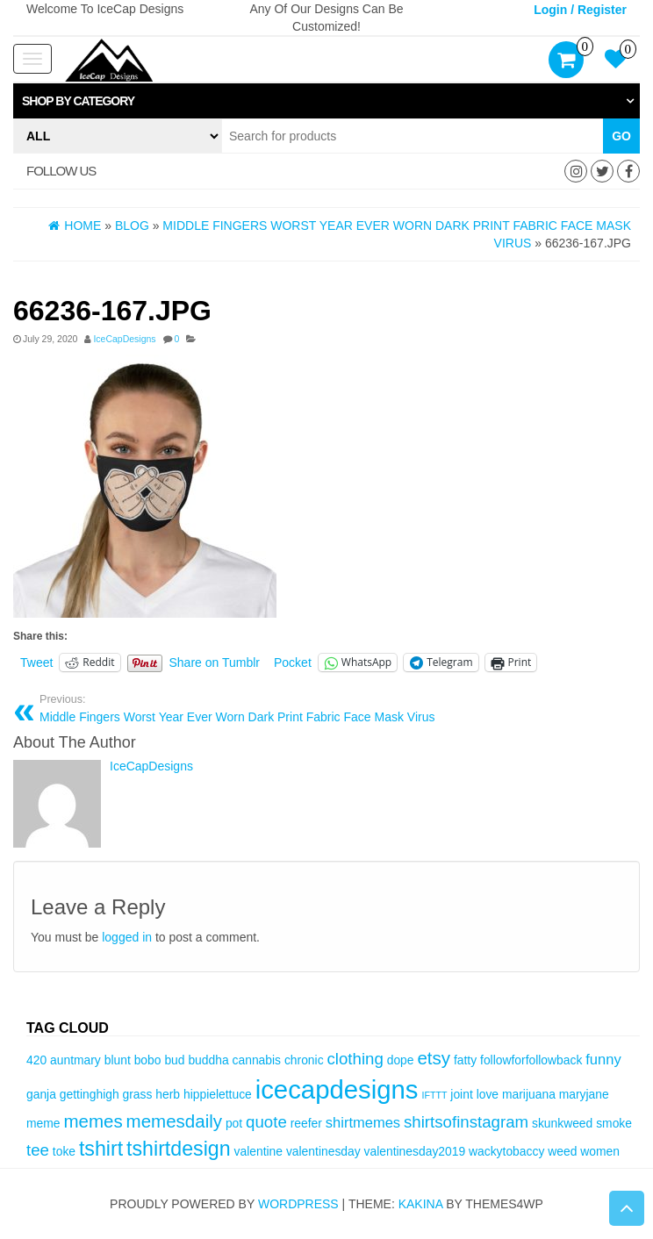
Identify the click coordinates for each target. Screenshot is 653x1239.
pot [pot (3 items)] (234, 1123)
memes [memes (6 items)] (92, 1121)
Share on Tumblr (215, 662)
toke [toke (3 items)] (64, 1151)
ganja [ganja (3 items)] (41, 1094)
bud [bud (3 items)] (174, 1060)
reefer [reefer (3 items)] (306, 1123)
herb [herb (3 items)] (167, 1094)
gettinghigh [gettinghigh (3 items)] (89, 1094)
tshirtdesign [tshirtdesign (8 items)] (178, 1148)
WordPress (298, 1204)
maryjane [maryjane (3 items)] (584, 1094)
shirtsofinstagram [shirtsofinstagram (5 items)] (466, 1122)
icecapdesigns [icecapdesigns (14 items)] (337, 1089)
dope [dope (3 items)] (400, 1060)
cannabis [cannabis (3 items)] (257, 1060)
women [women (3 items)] (600, 1151)
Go (621, 136)
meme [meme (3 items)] (43, 1123)
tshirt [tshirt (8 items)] (101, 1148)
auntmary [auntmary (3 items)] (75, 1060)
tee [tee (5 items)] (37, 1150)
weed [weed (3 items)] (562, 1151)
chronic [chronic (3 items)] (304, 1060)
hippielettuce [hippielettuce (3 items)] (217, 1094)
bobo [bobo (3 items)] (147, 1060)
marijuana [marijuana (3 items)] (529, 1094)
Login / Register (580, 10)
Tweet (36, 662)
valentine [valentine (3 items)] (258, 1151)
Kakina (420, 1204)
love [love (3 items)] (488, 1094)
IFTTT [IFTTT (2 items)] (434, 1095)
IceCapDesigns (124, 338)
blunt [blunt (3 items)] (117, 1060)
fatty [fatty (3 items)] (465, 1060)
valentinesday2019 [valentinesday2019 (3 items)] (415, 1151)
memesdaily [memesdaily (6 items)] (174, 1121)
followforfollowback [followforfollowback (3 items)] (531, 1060)
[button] (326, 100)
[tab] (326, 100)
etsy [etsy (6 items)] (433, 1058)
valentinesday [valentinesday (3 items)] (323, 1151)
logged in (127, 937)
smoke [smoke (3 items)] (614, 1123)
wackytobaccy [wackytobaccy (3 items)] (506, 1151)
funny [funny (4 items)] (603, 1059)
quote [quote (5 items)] (266, 1122)
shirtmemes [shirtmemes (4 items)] (363, 1122)
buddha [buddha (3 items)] (208, 1060)
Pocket (293, 662)
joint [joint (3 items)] (461, 1094)
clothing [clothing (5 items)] (354, 1058)
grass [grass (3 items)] (138, 1094)
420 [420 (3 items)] (36, 1060)
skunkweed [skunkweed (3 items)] (562, 1123)
